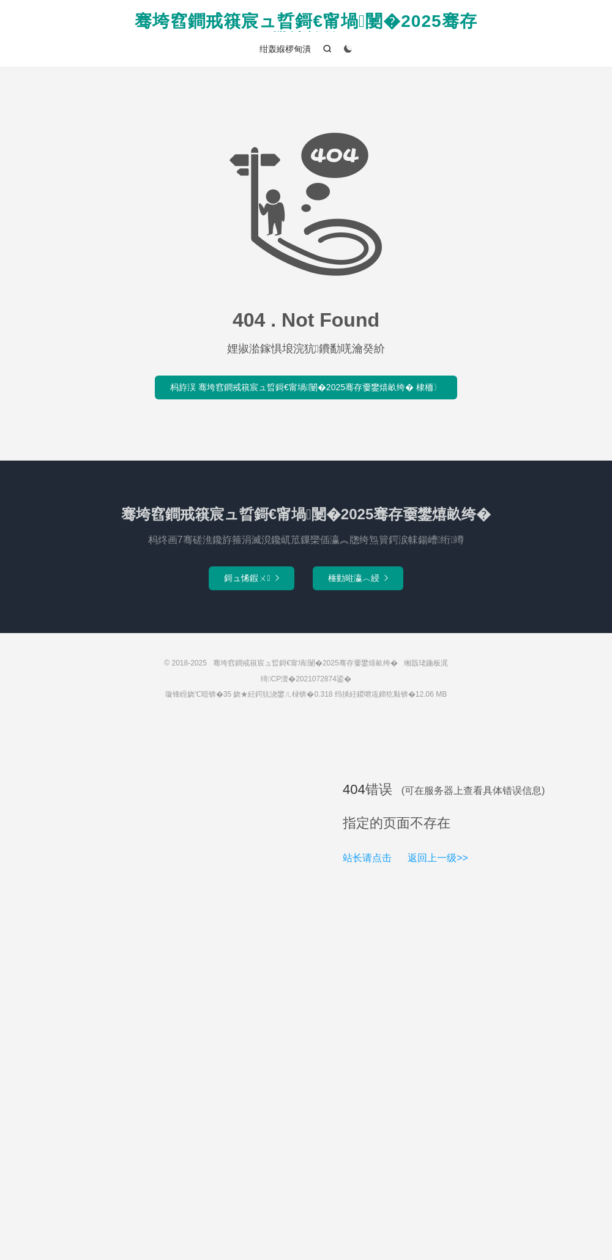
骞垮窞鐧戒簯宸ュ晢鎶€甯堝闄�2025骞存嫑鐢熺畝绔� (306, 22)
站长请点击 (367, 858)
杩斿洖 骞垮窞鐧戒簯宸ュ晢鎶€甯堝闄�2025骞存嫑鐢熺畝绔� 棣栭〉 (306, 387)
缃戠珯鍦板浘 (426, 663)
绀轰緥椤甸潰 (285, 49)
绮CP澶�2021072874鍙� (306, 679)
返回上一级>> (438, 858)
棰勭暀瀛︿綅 (358, 578)
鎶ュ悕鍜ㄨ (251, 578)
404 (354, 789)
